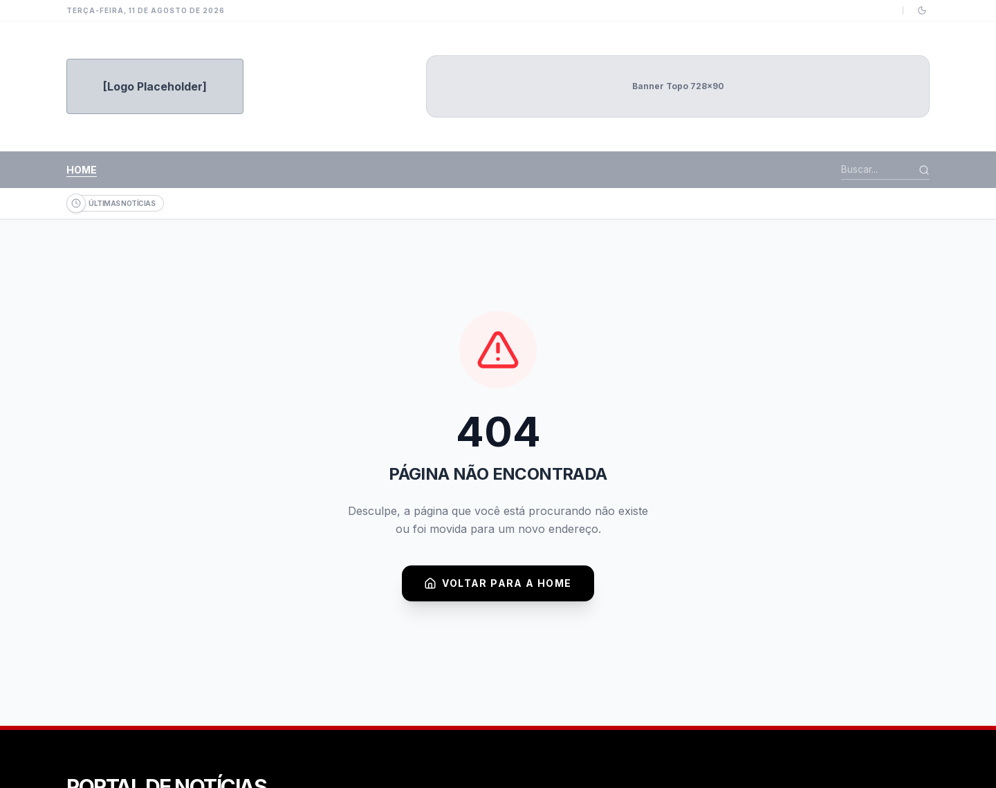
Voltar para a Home (497, 583)
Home (81, 170)
